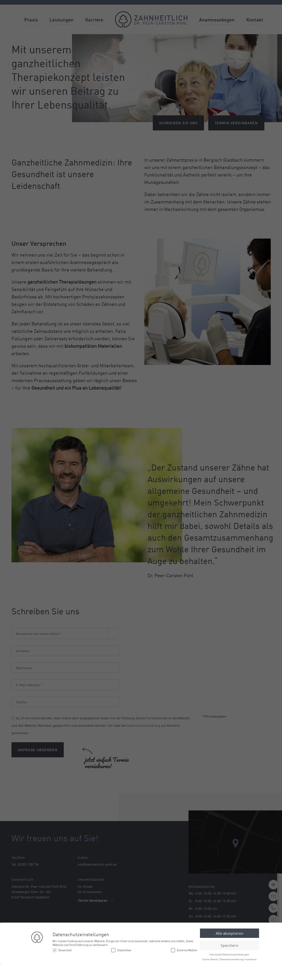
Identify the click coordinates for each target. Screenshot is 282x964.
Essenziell (62, 950)
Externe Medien (184, 950)
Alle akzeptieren (229, 933)
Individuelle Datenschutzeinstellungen (229, 954)
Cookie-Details (210, 959)
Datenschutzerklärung (231, 959)
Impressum (251, 959)
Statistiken (121, 950)
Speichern (229, 945)
